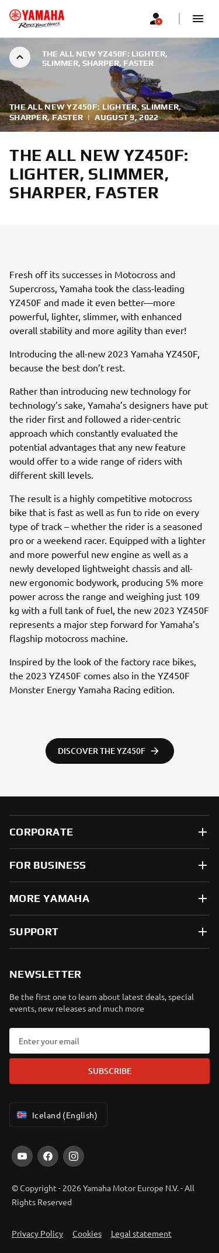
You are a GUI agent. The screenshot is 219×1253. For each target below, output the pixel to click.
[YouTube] (22, 1156)
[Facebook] (47, 1156)
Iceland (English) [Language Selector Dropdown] (56, 1115)
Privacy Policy (37, 1233)
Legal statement (141, 1233)
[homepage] (36, 18)
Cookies (87, 1233)
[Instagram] (73, 1156)
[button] (198, 18)
